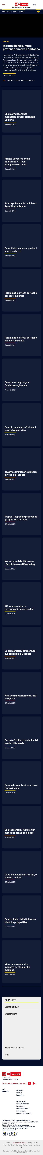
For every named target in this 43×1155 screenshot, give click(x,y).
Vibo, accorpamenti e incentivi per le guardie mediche (17, 966)
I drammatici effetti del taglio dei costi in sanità (21, 339)
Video (15, 12)
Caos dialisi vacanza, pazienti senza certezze (21, 249)
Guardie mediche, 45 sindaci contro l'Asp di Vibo (20, 428)
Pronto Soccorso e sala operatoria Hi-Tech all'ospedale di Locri (17, 161)
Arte (7, 1055)
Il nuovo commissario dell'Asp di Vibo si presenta (21, 473)
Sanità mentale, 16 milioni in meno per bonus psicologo (20, 831)
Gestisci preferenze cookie (24, 1145)
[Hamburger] (3, 5)
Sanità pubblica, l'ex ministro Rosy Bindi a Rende (20, 205)
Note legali (11, 1145)
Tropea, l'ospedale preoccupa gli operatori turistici (21, 518)
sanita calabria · (14, 81)
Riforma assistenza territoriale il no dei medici (19, 607)
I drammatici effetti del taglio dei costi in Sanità (21, 294)
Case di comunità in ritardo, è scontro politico (21, 876)
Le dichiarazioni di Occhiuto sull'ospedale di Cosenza (20, 652)
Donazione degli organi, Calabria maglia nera (17, 384)
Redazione (8, 1142)
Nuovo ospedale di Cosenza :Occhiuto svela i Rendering (20, 563)
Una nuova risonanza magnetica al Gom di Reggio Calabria (20, 116)
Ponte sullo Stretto (14, 1048)
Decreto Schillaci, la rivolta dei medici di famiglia (21, 742)
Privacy (30, 1142)
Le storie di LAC (12, 1007)
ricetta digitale (28, 81)
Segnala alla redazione (19, 1142)
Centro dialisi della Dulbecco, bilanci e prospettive (20, 921)
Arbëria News (11, 1014)
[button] (38, 11)
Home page (6, 12)
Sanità (22, 12)
